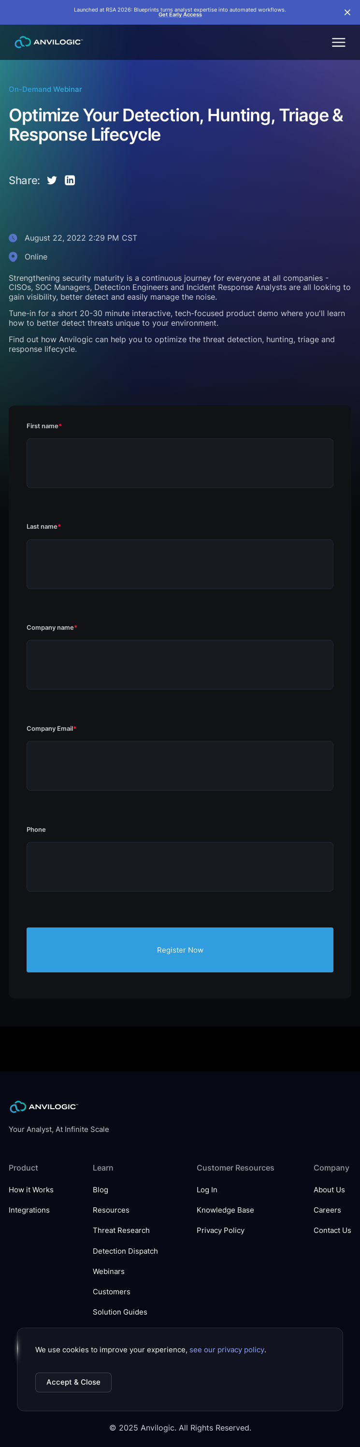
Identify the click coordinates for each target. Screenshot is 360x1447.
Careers (327, 1210)
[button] (338, 42)
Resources (111, 1210)
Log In (207, 1190)
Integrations (29, 1210)
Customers (111, 1292)
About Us (329, 1190)
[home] (46, 42)
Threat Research (121, 1230)
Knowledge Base (225, 1210)
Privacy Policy (221, 1230)
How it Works (31, 1190)
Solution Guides (120, 1312)
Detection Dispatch (125, 1251)
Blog (100, 1190)
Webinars (109, 1271)
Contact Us (332, 1230)
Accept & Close (73, 1382)
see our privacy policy (226, 1350)
